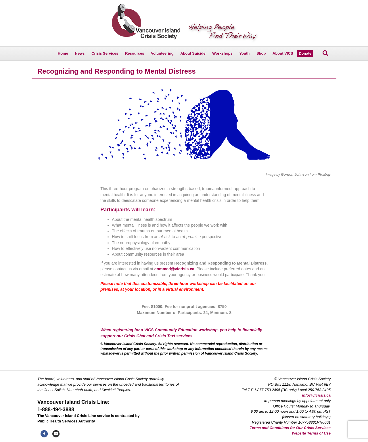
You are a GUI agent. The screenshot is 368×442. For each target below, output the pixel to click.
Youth (244, 53)
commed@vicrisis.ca (174, 269)
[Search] (325, 53)
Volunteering (162, 53)
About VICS (283, 53)
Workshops (222, 53)
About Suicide (192, 53)
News (80, 53)
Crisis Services (104, 53)
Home (63, 53)
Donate (305, 53)
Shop (261, 53)
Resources (134, 53)
